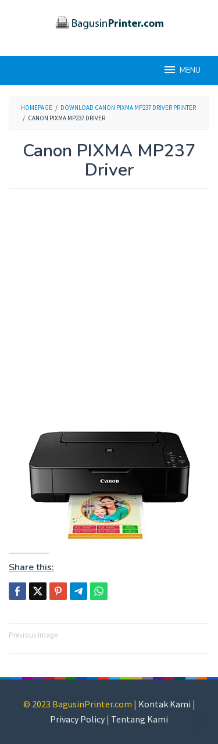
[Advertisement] (109, 314)
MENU (182, 70)
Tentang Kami (139, 719)
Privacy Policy (77, 719)
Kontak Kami (164, 704)
